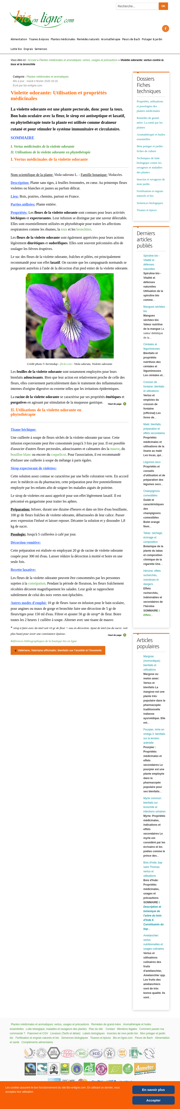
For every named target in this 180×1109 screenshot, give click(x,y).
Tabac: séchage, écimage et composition (153, 537)
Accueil (32, 60)
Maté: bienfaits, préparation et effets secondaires (154, 429)
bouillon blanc (21, 454)
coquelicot (58, 454)
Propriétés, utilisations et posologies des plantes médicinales (150, 106)
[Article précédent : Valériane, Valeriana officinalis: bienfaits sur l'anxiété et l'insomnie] (58, 650)
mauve (115, 449)
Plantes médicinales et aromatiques (47, 76)
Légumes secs (151, 462)
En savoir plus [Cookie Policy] (153, 1090)
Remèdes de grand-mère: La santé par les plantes (150, 122)
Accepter (153, 1100)
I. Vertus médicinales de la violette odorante (42, 146)
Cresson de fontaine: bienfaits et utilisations (153, 387)
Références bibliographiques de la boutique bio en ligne (44, 641)
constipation (36, 583)
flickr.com (66, 364)
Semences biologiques (150, 203)
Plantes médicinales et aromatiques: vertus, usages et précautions (78, 60)
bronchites (83, 229)
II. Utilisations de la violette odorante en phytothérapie (50, 152)
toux (64, 229)
